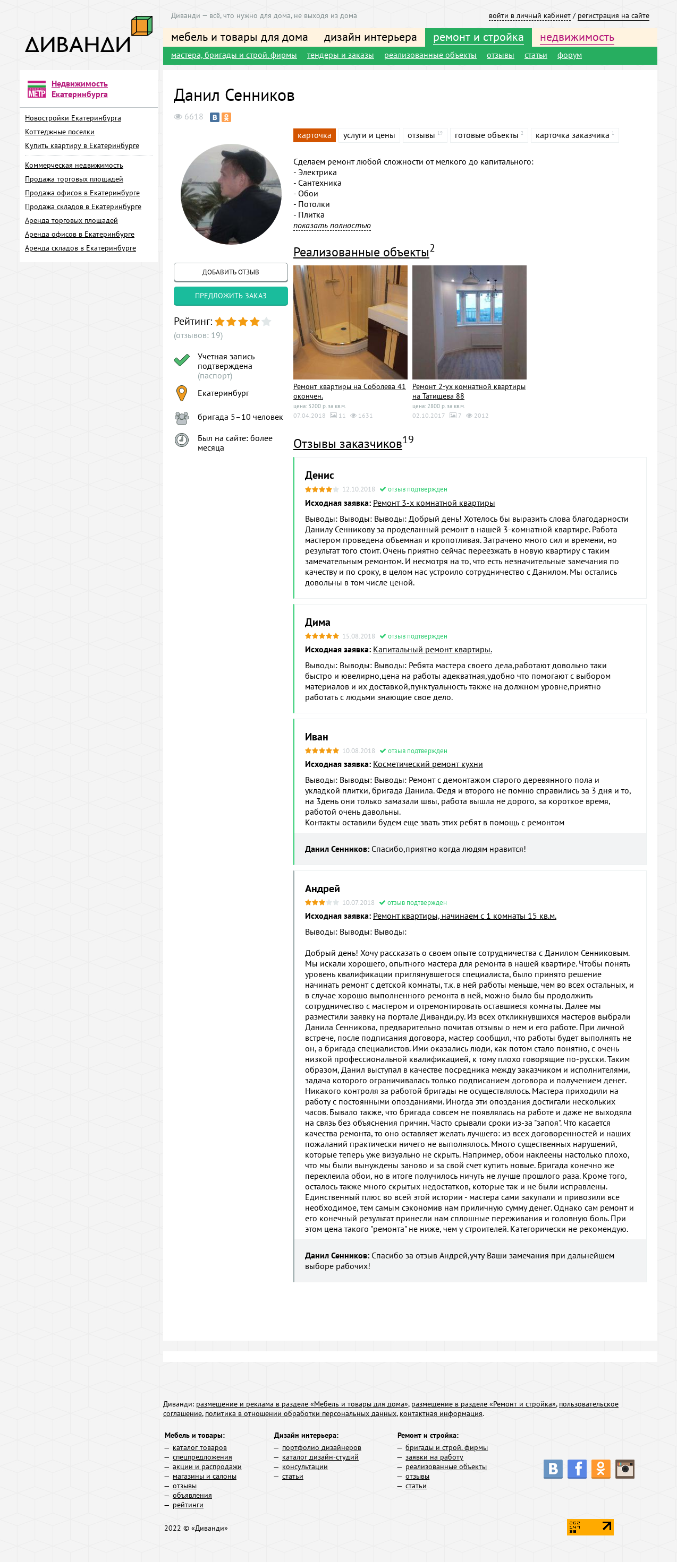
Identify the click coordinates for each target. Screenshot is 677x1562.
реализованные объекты (430, 54)
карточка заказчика (573, 135)
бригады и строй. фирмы (446, 1447)
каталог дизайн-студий (320, 1457)
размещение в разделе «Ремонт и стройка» (483, 1404)
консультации (305, 1466)
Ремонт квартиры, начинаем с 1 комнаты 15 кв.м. (464, 915)
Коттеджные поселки (60, 131)
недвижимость (577, 36)
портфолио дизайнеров (321, 1447)
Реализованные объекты (361, 252)
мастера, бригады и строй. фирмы (234, 54)
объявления (192, 1495)
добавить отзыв (230, 272)
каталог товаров (200, 1447)
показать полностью (332, 225)
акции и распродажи (207, 1466)
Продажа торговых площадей (74, 179)
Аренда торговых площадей (71, 220)
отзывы (500, 54)
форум (569, 54)
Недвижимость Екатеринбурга (80, 88)
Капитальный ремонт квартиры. (432, 649)
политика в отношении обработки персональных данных (300, 1413)
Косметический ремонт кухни (428, 763)
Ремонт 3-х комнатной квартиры (434, 502)
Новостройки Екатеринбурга (73, 118)
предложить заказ (231, 295)
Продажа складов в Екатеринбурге (83, 206)
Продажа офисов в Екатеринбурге (82, 192)
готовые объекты (487, 135)
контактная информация (441, 1413)
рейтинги (188, 1504)
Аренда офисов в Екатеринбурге (79, 234)
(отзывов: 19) (198, 335)
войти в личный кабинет (530, 15)
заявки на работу (434, 1457)
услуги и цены (369, 135)
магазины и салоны (204, 1476)
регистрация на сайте (613, 15)
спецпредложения (202, 1457)
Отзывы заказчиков (347, 443)
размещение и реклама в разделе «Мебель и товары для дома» (302, 1404)
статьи (535, 54)
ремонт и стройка (478, 36)
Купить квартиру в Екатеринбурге (82, 145)
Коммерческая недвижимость (74, 165)
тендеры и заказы (340, 54)
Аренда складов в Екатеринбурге (80, 248)
